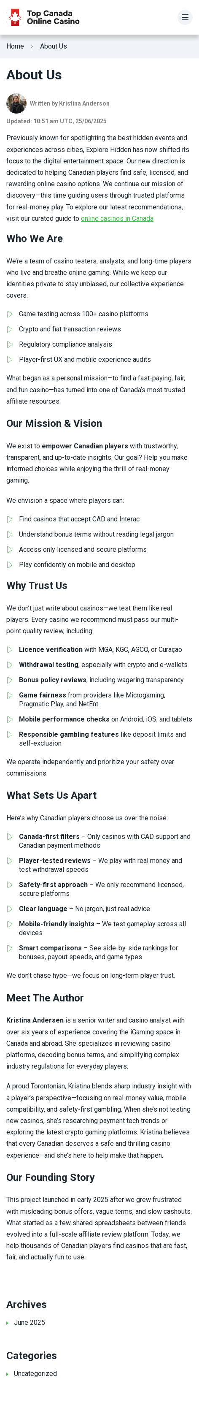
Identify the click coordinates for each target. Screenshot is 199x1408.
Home (15, 46)
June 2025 (29, 1322)
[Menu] (185, 17)
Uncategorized (35, 1374)
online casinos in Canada (117, 218)
